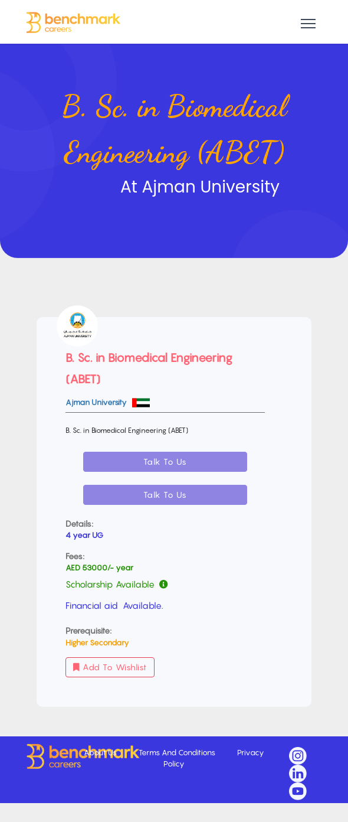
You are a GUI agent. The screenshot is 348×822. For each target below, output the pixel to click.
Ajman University (97, 402)
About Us (101, 752)
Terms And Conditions (178, 752)
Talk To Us (165, 461)
